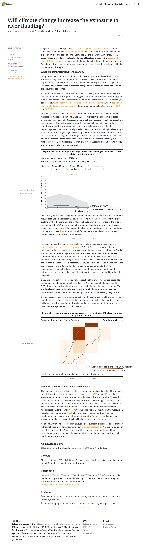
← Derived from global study (21, 16)
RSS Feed (87, 533)
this (61, 231)
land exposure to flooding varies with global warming (78, 102)
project (80, 51)
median (73, 113)
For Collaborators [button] (123, 4)
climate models (77, 48)
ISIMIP (86, 527)
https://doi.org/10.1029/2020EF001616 (60, 484)
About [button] (136, 4)
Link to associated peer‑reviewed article (16, 77)
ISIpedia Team (90, 524)
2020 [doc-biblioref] (55, 48)
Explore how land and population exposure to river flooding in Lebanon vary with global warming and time (82, 152)
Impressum (108, 524)
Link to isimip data (26, 193)
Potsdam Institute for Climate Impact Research (58, 524)
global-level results (93, 427)
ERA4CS (33, 527)
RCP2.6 (118, 106)
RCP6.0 (48, 109)
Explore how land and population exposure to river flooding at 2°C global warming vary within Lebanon (82, 314)
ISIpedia (7, 4)
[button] (117, 35)
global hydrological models (98, 48)
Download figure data (27, 190)
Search (99, 4)
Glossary (109, 4)
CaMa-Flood (69, 51)
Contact (86, 530)
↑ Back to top (82, 507)
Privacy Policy (109, 527)
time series (70, 244)
